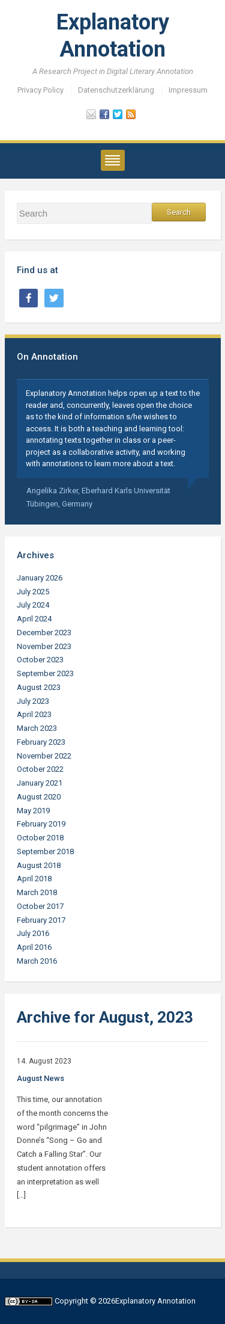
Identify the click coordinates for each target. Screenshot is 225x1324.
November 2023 (44, 646)
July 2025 (33, 591)
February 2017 (41, 920)
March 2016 (37, 960)
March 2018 (37, 892)
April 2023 (34, 714)
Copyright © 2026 (85, 1300)
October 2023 (40, 659)
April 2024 (34, 618)
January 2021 (39, 782)
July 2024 (33, 604)
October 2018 (40, 837)
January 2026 (39, 577)
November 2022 (44, 755)
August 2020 (39, 796)
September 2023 (45, 673)
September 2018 (45, 851)
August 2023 (39, 687)
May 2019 (33, 810)
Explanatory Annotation (155, 1300)
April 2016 (34, 947)
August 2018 (39, 865)
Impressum (188, 89)
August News (40, 1078)
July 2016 (33, 933)
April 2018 (34, 878)
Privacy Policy (40, 89)
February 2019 (41, 823)
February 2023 (41, 742)
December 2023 (44, 632)
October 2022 (40, 769)
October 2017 (40, 906)
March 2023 (37, 728)
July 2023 (33, 701)
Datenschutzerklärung (116, 89)
